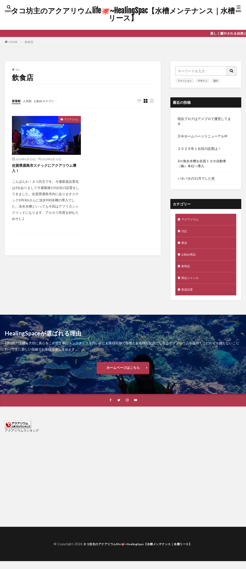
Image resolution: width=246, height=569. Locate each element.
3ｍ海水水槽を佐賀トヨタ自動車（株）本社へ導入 (202, 163)
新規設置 (188, 294)
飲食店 (29, 42)
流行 (215, 80)
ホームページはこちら (123, 374)
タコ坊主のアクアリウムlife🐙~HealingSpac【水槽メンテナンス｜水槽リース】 (123, 14)
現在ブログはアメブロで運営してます (204, 121)
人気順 (29, 101)
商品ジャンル (191, 282)
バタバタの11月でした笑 (196, 178)
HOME (13, 42)
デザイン (202, 80)
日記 (184, 232)
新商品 (186, 269)
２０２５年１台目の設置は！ (199, 148)
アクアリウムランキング (22, 438)
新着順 (17, 101)
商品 (184, 245)
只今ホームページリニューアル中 (203, 136)
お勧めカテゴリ (48, 101)
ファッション (185, 80)
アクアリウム (71, 119)
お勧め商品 (189, 257)
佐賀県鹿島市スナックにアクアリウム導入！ (46, 169)
